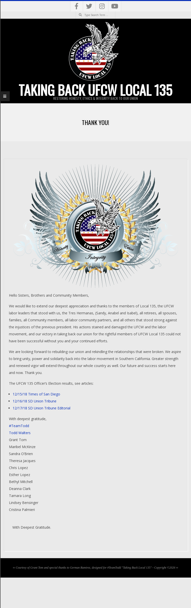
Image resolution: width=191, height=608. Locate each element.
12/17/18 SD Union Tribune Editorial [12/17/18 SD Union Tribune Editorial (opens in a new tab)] (41, 408)
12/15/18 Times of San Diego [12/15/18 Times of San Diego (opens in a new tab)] (36, 394)
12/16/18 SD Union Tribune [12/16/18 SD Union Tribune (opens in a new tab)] (34, 401)
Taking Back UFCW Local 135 (95, 90)
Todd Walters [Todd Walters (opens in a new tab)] (20, 432)
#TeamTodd (19, 425)
